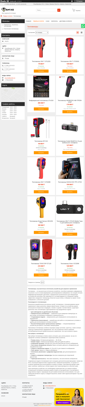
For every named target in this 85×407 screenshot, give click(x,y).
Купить (42, 71)
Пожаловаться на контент (44, 405)
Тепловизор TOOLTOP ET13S (41, 263)
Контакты (54, 21)
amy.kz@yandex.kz (10, 78)
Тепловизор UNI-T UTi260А (70, 61)
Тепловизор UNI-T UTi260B (41, 182)
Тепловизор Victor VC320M (70, 263)
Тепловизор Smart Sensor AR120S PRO (41, 222)
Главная (28, 21)
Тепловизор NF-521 (41, 141)
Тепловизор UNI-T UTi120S (41, 61)
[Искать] (58, 10)
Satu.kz (50, 403)
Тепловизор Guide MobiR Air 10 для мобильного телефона (70, 142)
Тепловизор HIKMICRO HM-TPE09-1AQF (70, 101)
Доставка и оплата (66, 21)
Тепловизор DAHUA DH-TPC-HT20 (70, 182)
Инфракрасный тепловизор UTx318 (41, 100)
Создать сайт (13, 1)
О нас (47, 21)
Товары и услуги (7, 16)
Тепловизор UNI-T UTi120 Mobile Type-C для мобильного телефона (70, 222)
